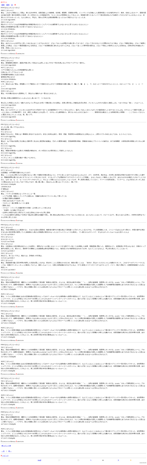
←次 (3, 451)
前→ (10, 451)
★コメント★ (6, 445)
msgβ (39, 460)
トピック (5, 455)
